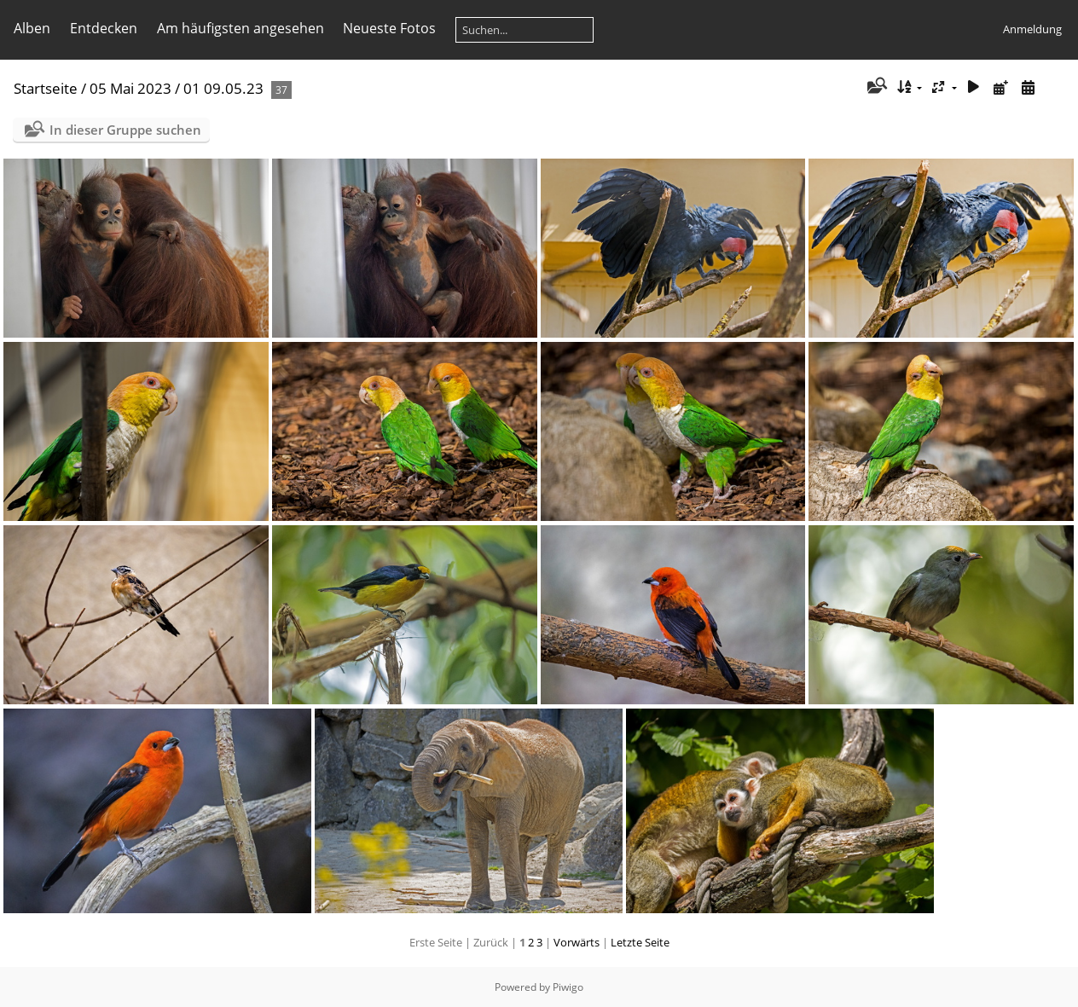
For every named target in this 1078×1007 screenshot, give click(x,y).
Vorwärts (576, 942)
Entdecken (103, 28)
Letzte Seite (640, 942)
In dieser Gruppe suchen (125, 129)
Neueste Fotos (389, 28)
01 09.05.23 (223, 88)
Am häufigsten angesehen (240, 28)
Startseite (46, 88)
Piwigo (568, 987)
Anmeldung (1032, 29)
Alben (32, 28)
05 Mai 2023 (130, 88)
